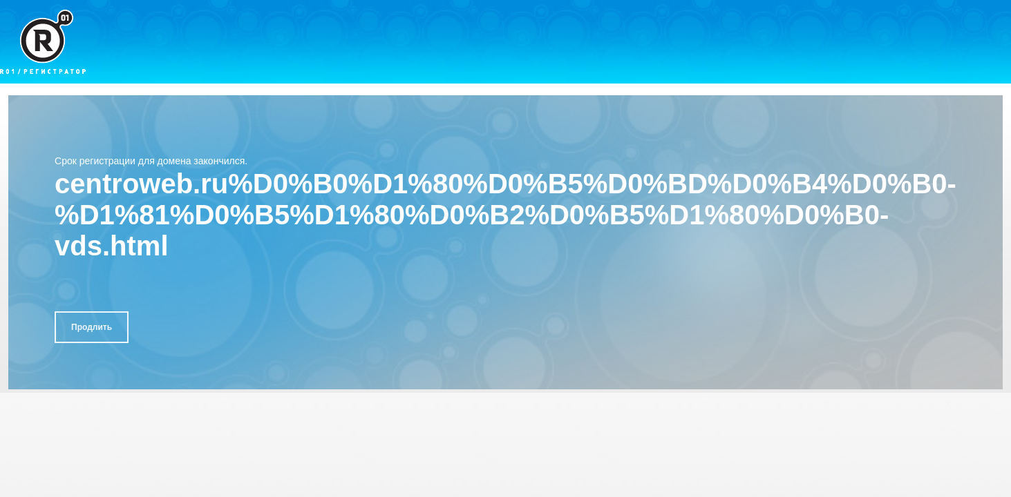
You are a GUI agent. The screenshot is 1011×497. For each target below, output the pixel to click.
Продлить (91, 327)
